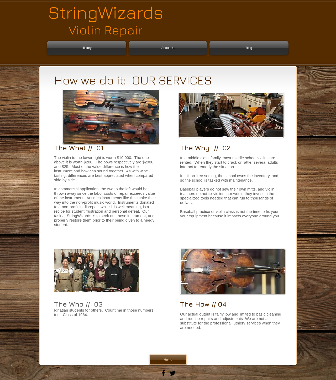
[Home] (168, 359)
